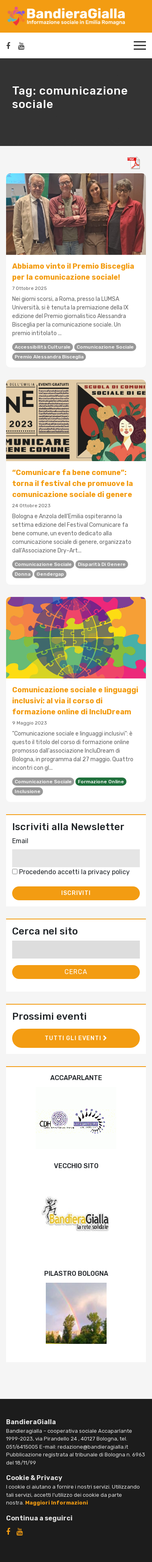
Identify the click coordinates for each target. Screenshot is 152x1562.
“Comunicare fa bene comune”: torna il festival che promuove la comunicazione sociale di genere (72, 483)
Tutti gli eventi (76, 1038)
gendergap (50, 574)
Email (20, 841)
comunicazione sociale (105, 347)
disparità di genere (102, 564)
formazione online (101, 781)
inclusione (28, 791)
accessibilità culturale (43, 347)
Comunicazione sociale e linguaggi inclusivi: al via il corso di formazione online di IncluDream (75, 700)
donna (22, 574)
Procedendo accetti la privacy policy (71, 872)
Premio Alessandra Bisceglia (49, 357)
